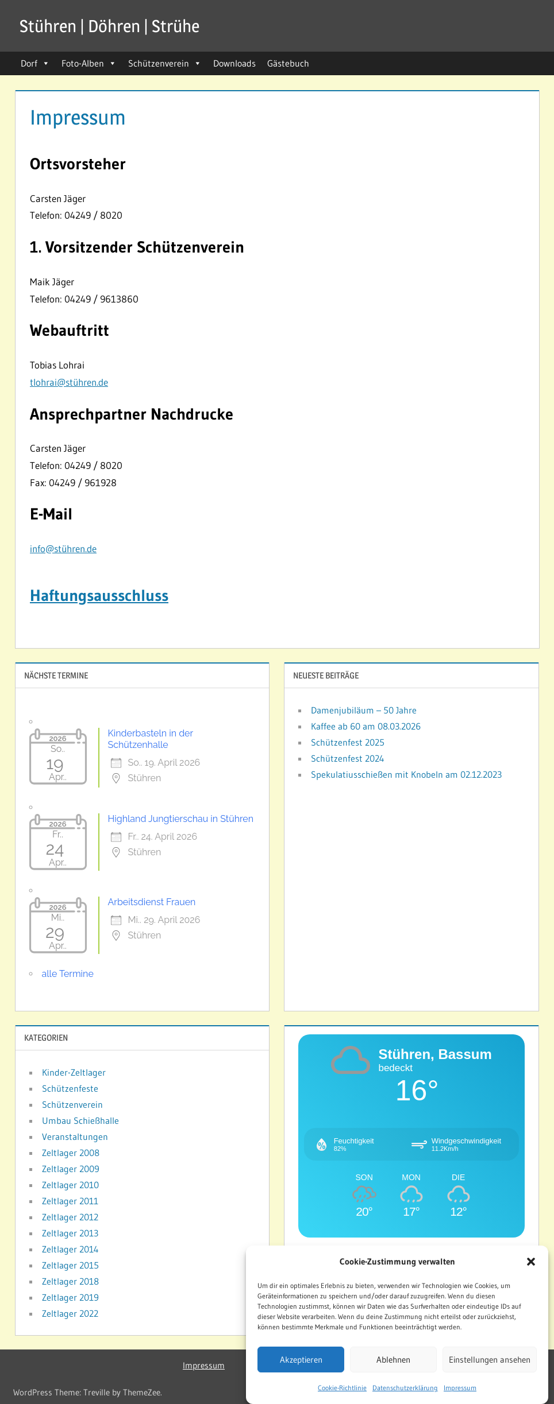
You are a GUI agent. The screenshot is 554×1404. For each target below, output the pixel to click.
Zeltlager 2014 (70, 1249)
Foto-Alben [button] (89, 63)
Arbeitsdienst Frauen (152, 902)
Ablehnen (393, 1361)
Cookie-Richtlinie (342, 1389)
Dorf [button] (35, 63)
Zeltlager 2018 (70, 1281)
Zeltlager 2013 (70, 1233)
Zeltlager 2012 (70, 1217)
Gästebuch (288, 63)
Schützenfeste (70, 1088)
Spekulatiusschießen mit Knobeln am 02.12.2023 (406, 774)
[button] (531, 1263)
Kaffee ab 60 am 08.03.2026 (366, 726)
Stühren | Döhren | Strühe (116, 25)
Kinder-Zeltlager (74, 1072)
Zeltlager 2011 (70, 1201)
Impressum (460, 1389)
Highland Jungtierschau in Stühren (181, 818)
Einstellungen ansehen (489, 1361)
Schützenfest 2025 (347, 742)
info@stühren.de (63, 548)
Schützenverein (165, 63)
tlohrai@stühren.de (69, 382)
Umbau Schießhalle (80, 1120)
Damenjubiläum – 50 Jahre (364, 710)
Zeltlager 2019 (70, 1297)
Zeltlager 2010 (70, 1184)
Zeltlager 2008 (70, 1152)
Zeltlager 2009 (70, 1168)
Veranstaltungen (75, 1136)
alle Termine (68, 973)
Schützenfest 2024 (347, 758)
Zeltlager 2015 (70, 1265)
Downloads (234, 63)
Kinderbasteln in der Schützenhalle (150, 739)
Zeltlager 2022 (70, 1313)
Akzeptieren (301, 1361)
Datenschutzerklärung (405, 1389)
